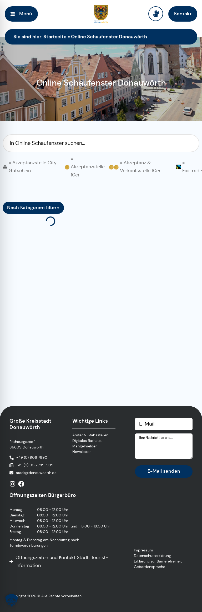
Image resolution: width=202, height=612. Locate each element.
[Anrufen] (28, 457)
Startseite (55, 36)
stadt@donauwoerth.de (36, 472)
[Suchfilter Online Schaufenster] (101, 143)
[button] (11, 600)
